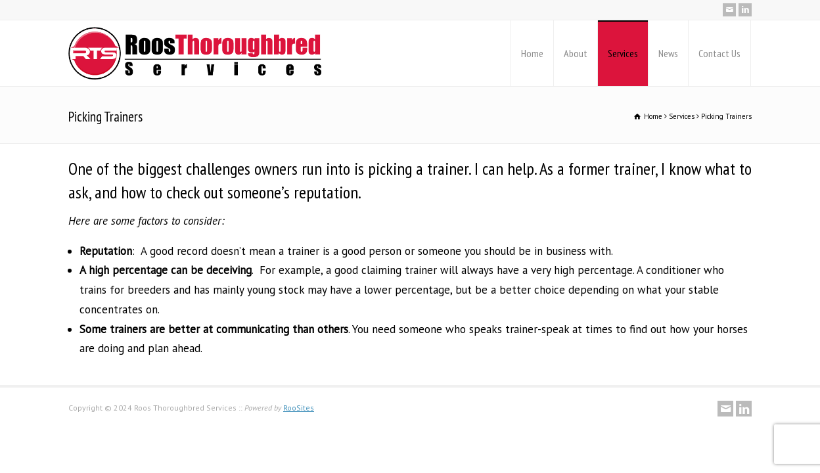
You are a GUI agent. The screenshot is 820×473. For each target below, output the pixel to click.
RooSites (298, 408)
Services (623, 53)
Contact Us (719, 53)
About (575, 53)
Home (532, 53)
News (668, 53)
